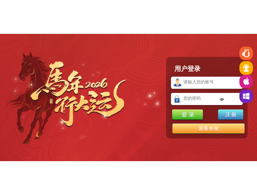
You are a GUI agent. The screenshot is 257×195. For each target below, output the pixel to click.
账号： (178, 82)
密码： (178, 99)
